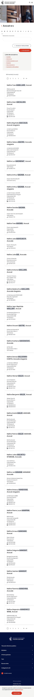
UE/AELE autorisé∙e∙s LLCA (12, 61)
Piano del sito (17, 683)
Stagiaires (8, 63)
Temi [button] (17, 659)
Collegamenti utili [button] (17, 668)
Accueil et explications (22, 45)
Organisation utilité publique (12, 67)
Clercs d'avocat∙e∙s (10, 65)
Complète (8, 57)
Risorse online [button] (17, 663)
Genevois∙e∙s (9, 59)
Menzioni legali (17, 685)
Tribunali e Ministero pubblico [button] (17, 646)
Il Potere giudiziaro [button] (17, 654)
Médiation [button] (17, 650)
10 (23, 78)
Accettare (17, 694)
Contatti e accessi (8, 673)
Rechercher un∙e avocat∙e (8, 35)
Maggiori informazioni (19, 690)
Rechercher (25, 50)
